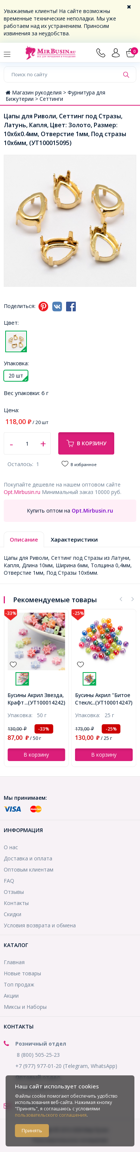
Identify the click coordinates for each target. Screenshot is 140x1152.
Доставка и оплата (28, 858)
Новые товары (22, 973)
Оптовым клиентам (28, 869)
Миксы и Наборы (25, 1006)
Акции (11, 995)
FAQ (9, 880)
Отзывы (14, 891)
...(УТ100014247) (112, 702)
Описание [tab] (24, 539)
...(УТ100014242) (45, 702)
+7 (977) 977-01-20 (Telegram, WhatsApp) (66, 1065)
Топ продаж (19, 984)
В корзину (86, 443)
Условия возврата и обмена (40, 925)
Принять (32, 1130)
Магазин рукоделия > (37, 92)
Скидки (12, 914)
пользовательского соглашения (51, 1115)
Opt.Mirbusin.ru (22, 491)
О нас (11, 847)
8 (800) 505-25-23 (38, 1054)
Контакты (16, 902)
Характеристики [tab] (74, 539)
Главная (14, 962)
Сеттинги (51, 98)
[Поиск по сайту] (61, 74)
